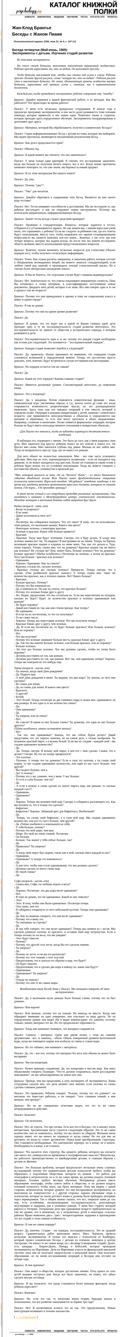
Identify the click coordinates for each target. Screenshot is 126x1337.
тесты (84, 17)
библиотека (44, 17)
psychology (21, 1334)
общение (59, 17)
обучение (72, 17)
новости (30, 17)
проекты (112, 17)
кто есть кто (97, 17)
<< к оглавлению (26, 1317)
